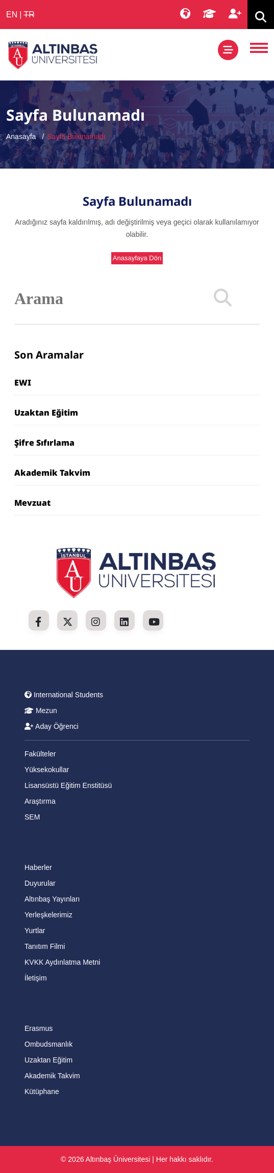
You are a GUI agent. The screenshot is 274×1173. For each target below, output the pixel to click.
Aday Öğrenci (51, 726)
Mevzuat (32, 502)
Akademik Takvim (52, 472)
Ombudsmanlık (48, 1044)
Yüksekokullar (46, 770)
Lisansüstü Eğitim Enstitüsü (68, 785)
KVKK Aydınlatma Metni (62, 962)
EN (11, 14)
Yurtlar (34, 930)
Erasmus (38, 1028)
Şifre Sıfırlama (44, 442)
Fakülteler (40, 754)
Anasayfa (21, 136)
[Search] (223, 298)
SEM (32, 817)
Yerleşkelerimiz (48, 915)
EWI (22, 382)
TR (28, 14)
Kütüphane (41, 1091)
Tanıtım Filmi (44, 946)
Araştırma (40, 801)
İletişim (35, 978)
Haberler (38, 867)
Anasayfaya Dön (137, 258)
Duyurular (40, 883)
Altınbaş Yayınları (52, 899)
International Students (63, 695)
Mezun (40, 710)
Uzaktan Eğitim (46, 412)
